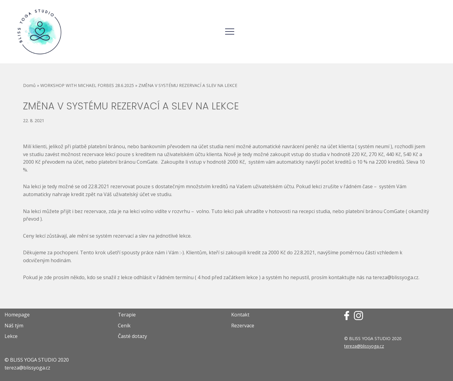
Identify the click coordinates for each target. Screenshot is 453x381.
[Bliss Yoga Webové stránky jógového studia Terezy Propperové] (39, 31)
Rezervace (242, 325)
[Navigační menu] (229, 31)
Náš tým (14, 325)
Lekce (11, 336)
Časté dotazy (132, 336)
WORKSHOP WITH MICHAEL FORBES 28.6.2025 (87, 85)
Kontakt (240, 314)
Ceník (124, 325)
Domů (29, 85)
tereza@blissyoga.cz (364, 346)
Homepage (17, 314)
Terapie (127, 314)
